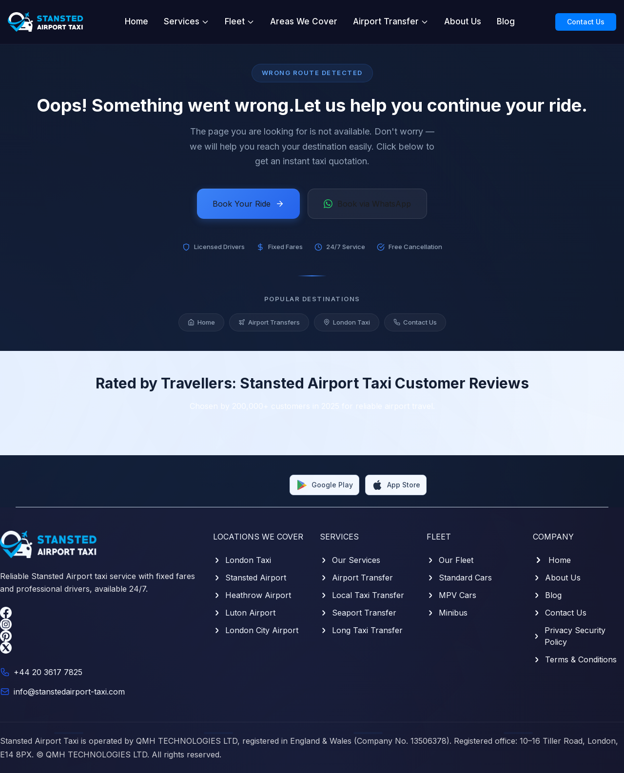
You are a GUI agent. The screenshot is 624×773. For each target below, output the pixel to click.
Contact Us (585, 22)
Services (186, 21)
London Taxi (346, 322)
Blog (506, 21)
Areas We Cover (303, 21)
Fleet (239, 21)
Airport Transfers (269, 322)
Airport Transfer (391, 21)
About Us (462, 21)
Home (136, 21)
